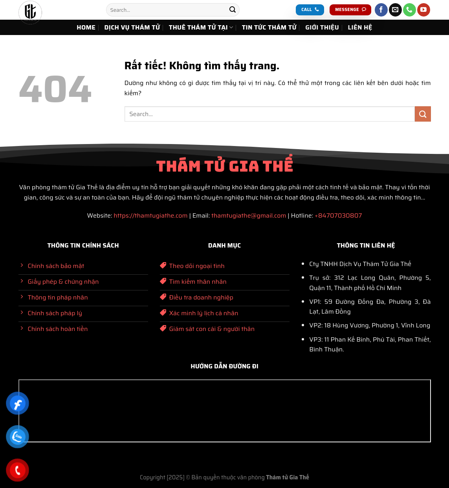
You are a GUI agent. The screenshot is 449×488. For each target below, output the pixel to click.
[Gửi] (232, 10)
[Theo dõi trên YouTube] (423, 10)
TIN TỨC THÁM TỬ (269, 27)
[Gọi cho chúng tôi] (409, 10)
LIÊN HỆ (360, 27)
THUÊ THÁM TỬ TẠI (201, 27)
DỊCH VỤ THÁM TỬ (132, 27)
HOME (86, 27)
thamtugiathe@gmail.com (248, 215)
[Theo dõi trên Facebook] (381, 10)
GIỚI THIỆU (322, 27)
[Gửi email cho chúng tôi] (395, 10)
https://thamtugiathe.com (150, 215)
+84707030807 (338, 215)
